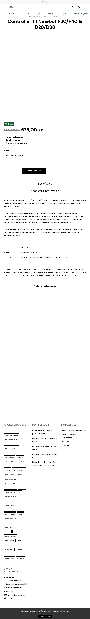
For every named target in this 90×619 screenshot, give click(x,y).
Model (6, 151)
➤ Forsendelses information (73, 430)
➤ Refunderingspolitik (13, 588)
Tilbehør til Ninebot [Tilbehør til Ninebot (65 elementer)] (9, 527)
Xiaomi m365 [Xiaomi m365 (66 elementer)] (23, 545)
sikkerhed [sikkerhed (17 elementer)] (21, 510)
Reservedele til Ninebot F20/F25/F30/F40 (52, 272)
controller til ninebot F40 (66, 275)
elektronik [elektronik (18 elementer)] (7, 466)
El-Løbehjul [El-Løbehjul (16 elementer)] (20, 457)
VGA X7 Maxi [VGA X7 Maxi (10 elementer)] (7, 532)
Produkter (12, 14)
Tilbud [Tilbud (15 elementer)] (19, 527)
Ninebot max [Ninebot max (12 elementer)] (20, 474)
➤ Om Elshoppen (68, 434)
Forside (4, 14)
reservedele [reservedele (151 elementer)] (22, 488)
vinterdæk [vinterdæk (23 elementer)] (16, 532)
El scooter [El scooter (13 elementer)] (7, 470)
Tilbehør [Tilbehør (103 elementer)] (20, 514)
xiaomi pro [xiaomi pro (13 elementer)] (7, 554)
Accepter (42, 616)
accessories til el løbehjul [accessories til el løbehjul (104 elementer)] (11, 435)
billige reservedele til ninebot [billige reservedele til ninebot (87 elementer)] (12, 439)
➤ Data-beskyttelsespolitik (15, 584)
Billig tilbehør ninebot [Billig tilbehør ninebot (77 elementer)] (10, 448)
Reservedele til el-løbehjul (27, 14)
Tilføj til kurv (34, 171)
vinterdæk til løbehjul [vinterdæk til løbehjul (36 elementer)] (10, 536)
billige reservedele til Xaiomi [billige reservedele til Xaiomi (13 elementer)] (11, 444)
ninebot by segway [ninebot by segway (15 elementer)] (9, 474)
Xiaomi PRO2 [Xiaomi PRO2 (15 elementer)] (15, 554)
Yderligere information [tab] (45, 191)
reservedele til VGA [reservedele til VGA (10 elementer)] (9, 505)
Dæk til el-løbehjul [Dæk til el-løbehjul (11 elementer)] (9, 457)
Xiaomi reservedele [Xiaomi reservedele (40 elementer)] (9, 558)
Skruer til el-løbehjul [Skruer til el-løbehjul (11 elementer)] (10, 514)
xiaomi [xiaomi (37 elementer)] (19, 540)
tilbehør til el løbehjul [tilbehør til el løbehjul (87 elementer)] (10, 523)
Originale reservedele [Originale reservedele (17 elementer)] (10, 483)
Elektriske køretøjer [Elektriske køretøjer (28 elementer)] (10, 461)
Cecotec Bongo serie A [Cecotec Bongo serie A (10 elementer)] (10, 452)
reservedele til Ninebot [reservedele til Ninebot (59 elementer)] (10, 496)
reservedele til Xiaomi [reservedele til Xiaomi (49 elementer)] (10, 510)
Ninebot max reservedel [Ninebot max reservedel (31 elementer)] (10, 479)
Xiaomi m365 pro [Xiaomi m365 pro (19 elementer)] (8, 549)
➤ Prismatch (66, 438)
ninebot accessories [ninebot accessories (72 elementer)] (19, 470)
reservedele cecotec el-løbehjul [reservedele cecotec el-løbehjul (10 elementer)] (13, 492)
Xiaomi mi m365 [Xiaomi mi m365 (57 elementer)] (19, 549)
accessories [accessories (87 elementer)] (8, 430)
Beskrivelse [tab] (45, 183)
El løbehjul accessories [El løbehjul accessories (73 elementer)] (19, 466)
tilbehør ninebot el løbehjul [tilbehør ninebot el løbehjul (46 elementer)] (11, 518)
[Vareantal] (11, 171)
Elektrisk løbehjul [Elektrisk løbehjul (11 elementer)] (22, 461)
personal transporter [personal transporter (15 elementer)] (10, 488)
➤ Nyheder (66, 441)
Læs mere (65, 611)
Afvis (49, 616)
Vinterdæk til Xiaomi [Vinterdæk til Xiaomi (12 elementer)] (9, 540)
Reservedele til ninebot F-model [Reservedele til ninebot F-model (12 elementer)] (12, 501)
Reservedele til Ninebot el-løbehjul (50, 14)
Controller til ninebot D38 (24, 275)
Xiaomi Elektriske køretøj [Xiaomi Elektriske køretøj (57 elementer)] (11, 545)
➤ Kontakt (65, 445)
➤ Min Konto (9, 591)
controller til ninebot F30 (45, 275)
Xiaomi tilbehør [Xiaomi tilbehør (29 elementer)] (20, 558)
